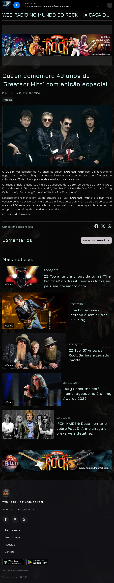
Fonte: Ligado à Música (16, 214)
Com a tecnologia (15, 577)
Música (7, 99)
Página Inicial (13, 530)
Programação (13, 537)
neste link (73, 179)
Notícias (10, 544)
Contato (10, 551)
